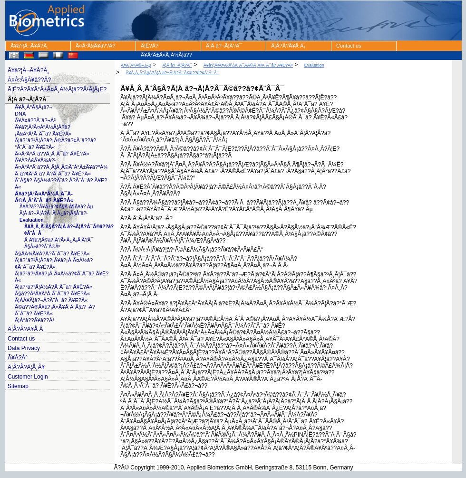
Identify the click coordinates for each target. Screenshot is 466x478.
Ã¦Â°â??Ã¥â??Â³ (34, 320)
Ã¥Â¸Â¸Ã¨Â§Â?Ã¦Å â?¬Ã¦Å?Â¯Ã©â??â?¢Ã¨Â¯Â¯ (172, 72)
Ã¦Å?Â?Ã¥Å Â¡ (288, 46)
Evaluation (31, 220)
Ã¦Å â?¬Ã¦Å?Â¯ (224, 46)
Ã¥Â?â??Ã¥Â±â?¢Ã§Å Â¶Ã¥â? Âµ (56, 206)
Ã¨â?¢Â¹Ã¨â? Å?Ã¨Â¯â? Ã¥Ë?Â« (53, 173)
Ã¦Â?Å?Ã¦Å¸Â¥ (26, 367)
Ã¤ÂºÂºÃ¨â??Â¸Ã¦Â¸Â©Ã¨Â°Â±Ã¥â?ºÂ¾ (61, 167)
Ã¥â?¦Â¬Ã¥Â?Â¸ (29, 46)
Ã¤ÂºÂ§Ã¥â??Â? (96, 46)
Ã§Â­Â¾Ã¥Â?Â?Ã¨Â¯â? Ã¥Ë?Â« (52, 253)
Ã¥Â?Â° (18, 357)
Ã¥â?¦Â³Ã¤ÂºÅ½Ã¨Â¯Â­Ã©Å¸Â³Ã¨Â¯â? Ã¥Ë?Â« (248, 65)
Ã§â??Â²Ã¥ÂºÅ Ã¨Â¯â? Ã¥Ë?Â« (52, 293)
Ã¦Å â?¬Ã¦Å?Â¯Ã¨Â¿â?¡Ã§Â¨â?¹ (53, 213)
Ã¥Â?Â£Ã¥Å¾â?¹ (35, 160)
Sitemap (18, 386)
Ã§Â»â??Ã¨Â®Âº (42, 246)
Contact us (348, 46)
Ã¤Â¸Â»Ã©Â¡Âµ (136, 65)
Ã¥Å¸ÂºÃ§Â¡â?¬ (33, 107)
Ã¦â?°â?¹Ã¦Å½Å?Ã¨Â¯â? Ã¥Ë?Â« (53, 287)
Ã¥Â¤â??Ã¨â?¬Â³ (35, 120)
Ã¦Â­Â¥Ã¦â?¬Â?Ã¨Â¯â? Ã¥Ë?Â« (51, 300)
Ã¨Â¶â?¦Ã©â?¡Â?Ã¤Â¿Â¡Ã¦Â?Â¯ (58, 240)
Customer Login (28, 376)
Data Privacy (24, 348)
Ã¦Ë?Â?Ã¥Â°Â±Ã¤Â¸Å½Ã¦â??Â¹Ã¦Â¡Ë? (166, 47)
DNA (20, 114)
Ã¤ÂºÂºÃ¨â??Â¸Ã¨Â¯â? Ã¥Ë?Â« (52, 153)
